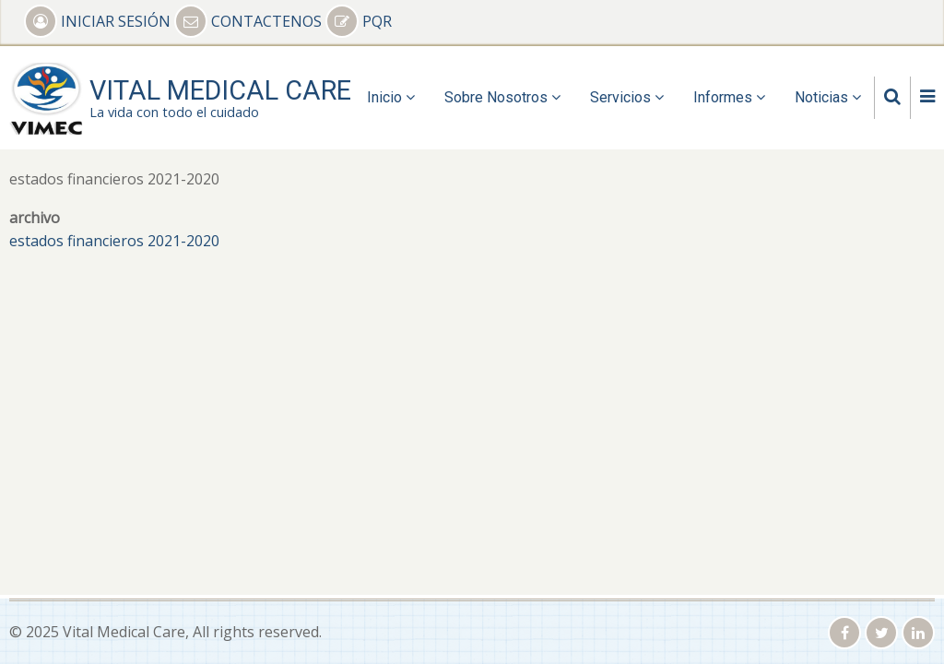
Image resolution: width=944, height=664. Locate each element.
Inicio (391, 97)
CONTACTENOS (249, 21)
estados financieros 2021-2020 (114, 241)
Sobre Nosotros (502, 97)
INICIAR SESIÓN (99, 21)
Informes (729, 97)
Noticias (828, 97)
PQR (358, 21)
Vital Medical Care (220, 90)
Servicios (627, 97)
